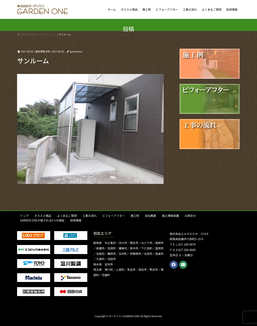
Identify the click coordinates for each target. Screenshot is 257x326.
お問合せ (190, 216)
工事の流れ (90, 216)
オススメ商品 (42, 216)
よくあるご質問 (67, 216)
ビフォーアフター (113, 216)
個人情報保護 (170, 216)
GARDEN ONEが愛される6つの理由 (42, 220)
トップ (24, 216)
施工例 (135, 216)
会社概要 (150, 216)
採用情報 (76, 220)
